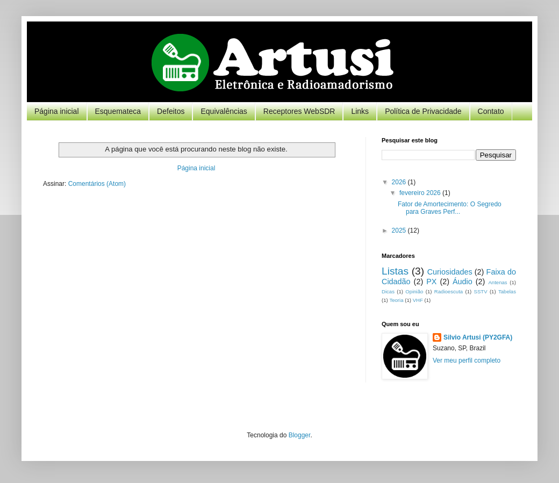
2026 (400, 182)
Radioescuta (448, 291)
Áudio (462, 281)
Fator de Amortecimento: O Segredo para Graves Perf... (449, 207)
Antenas (497, 282)
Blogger (300, 435)
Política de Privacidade (423, 111)
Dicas (388, 291)
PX (431, 281)
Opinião (414, 291)
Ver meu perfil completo (466, 360)
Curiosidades (449, 272)
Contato (491, 111)
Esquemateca (118, 111)
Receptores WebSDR (299, 111)
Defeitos (170, 111)
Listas (395, 271)
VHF (418, 300)
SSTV (481, 291)
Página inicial (56, 111)
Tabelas (507, 291)
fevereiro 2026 (420, 193)
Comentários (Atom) (97, 184)
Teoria (396, 300)
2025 (400, 230)
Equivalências (223, 111)
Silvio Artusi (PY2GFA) (477, 337)
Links (360, 111)
